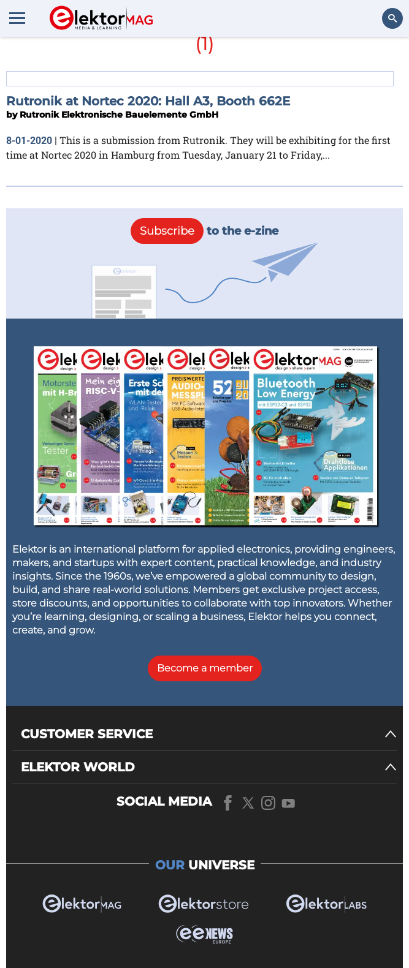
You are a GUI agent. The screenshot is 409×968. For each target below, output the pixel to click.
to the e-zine (204, 231)
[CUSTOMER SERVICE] (209, 734)
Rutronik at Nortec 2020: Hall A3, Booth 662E (148, 101)
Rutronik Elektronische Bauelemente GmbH (119, 114)
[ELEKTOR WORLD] (209, 767)
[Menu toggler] (17, 18)
